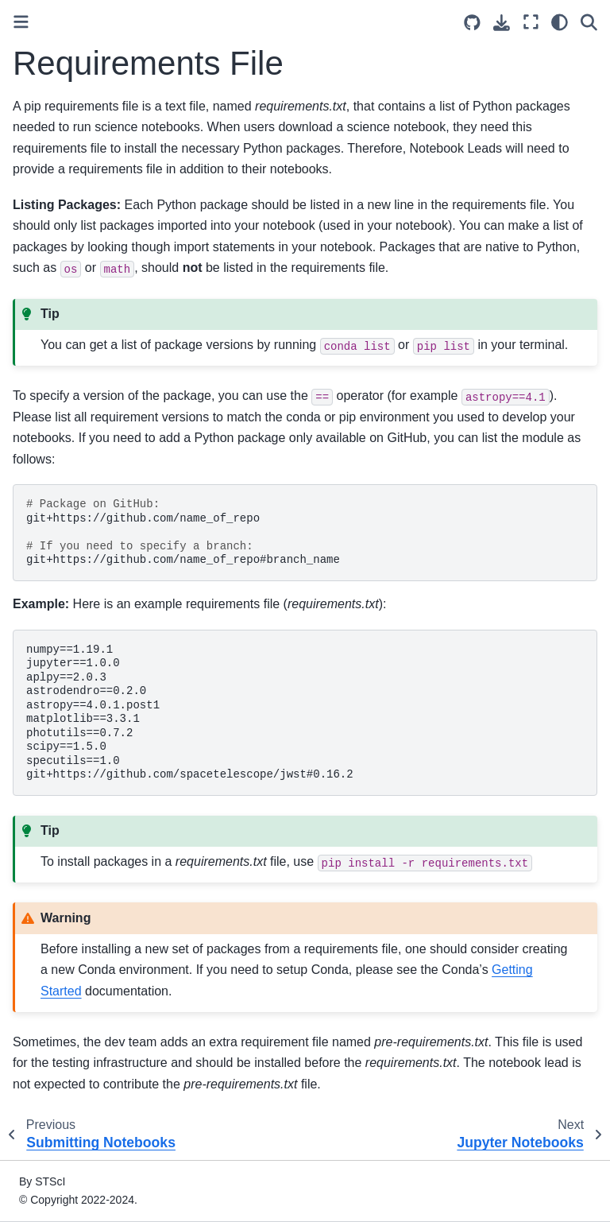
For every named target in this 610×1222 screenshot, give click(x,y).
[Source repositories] (472, 23)
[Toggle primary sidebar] (21, 21)
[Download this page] (501, 23)
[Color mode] (559, 22)
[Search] (589, 22)
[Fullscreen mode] (531, 22)
